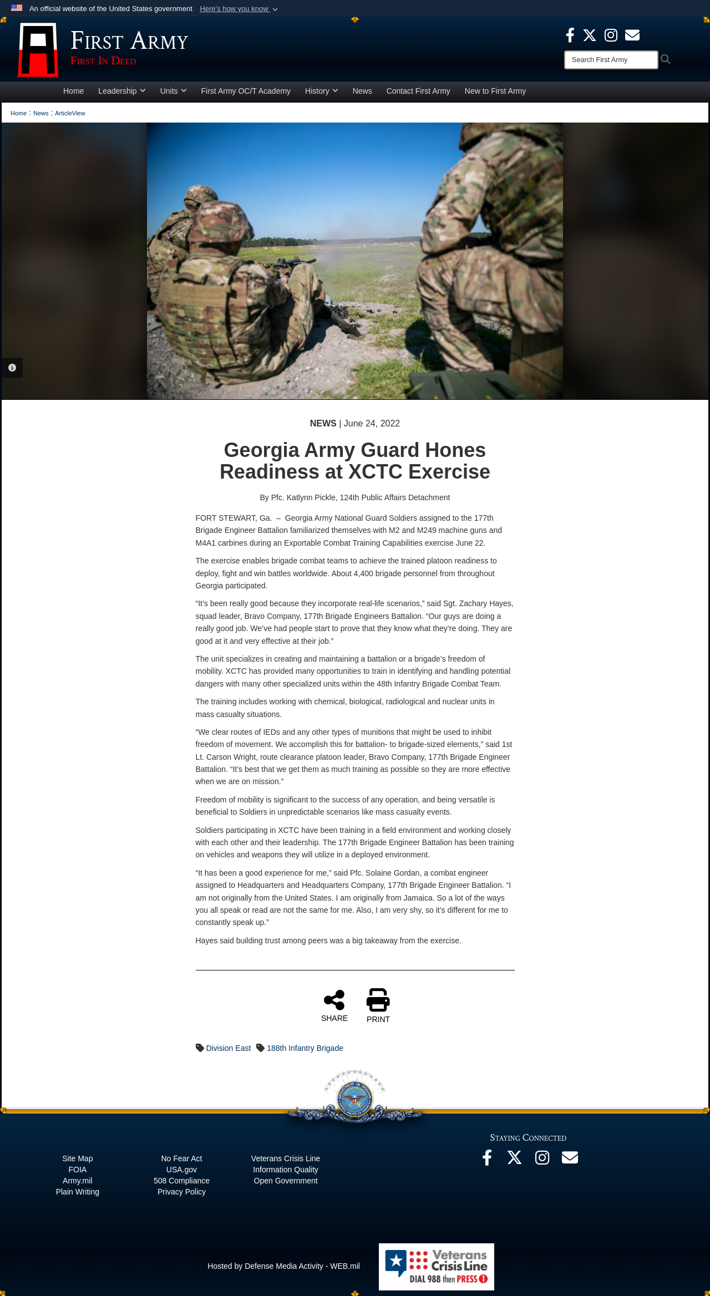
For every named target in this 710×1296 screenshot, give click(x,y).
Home (73, 91)
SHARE (334, 1005)
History (321, 91)
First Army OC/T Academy (246, 91)
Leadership (121, 91)
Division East (228, 1048)
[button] (240, 8)
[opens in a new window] (632, 34)
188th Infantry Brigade (305, 1048)
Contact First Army (418, 91)
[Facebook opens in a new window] (570, 34)
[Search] (611, 59)
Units (173, 91)
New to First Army (495, 91)
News (362, 91)
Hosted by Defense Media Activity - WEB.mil (283, 1266)
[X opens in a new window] (589, 34)
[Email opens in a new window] (570, 1160)
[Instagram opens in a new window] (611, 34)
